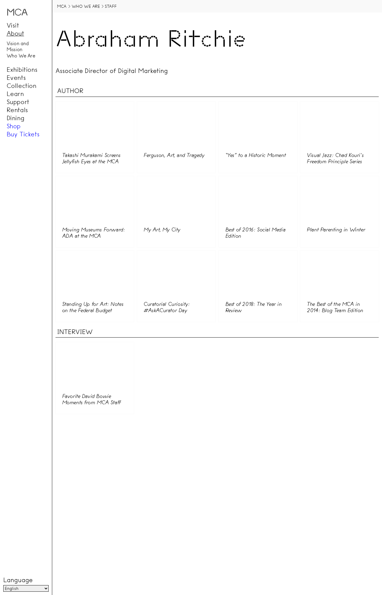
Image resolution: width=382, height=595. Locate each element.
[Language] (26, 588)
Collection (21, 85)
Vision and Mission (18, 46)
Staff (110, 6)
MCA (62, 6)
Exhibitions (22, 69)
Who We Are (21, 56)
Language (18, 580)
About (15, 33)
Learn (15, 93)
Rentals (17, 110)
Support (18, 102)
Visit (13, 25)
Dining (15, 118)
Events (16, 77)
